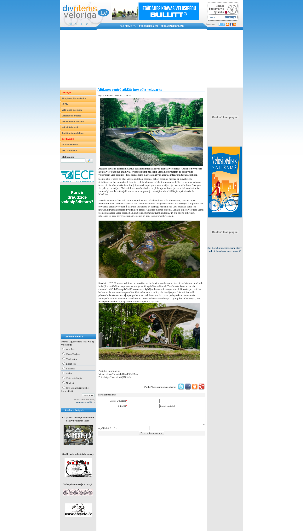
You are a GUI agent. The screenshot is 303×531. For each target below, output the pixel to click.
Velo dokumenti (69, 150)
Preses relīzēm (148, 26)
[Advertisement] (151, 59)
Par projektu (128, 26)
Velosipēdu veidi (70, 127)
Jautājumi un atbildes (72, 133)
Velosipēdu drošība (71, 116)
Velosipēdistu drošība (73, 121)
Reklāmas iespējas (172, 26)
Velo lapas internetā (72, 110)
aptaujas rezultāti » (85, 401)
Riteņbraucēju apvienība (74, 98)
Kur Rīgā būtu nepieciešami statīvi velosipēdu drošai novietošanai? (224, 249)
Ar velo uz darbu (70, 144)
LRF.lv (65, 104)
